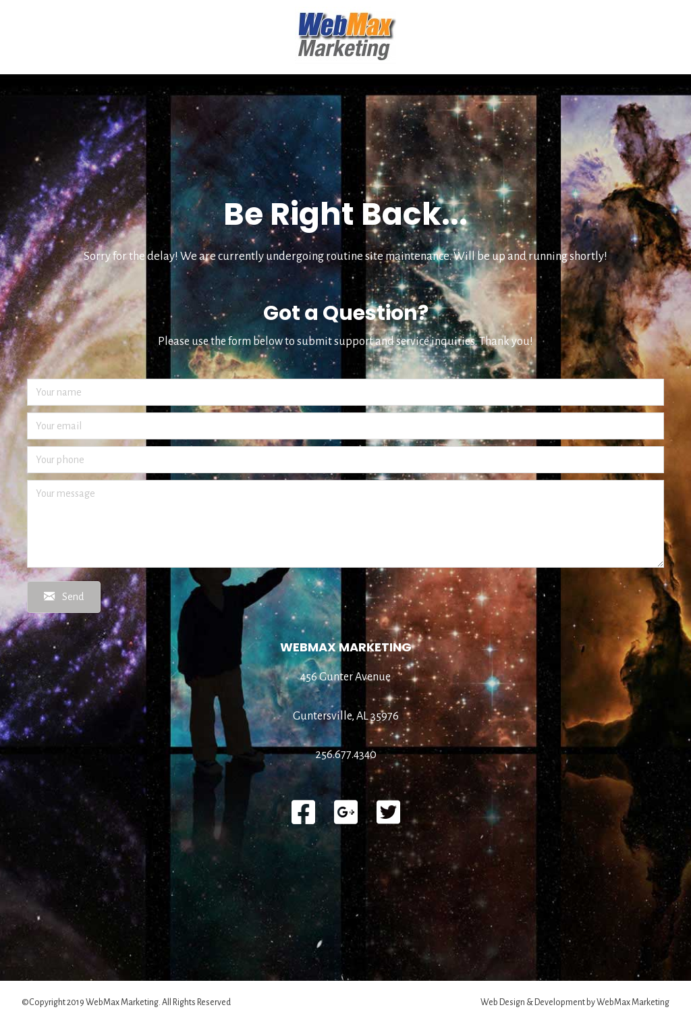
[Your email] (345, 425)
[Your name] (345, 392)
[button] (64, 597)
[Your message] (345, 524)
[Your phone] (345, 459)
